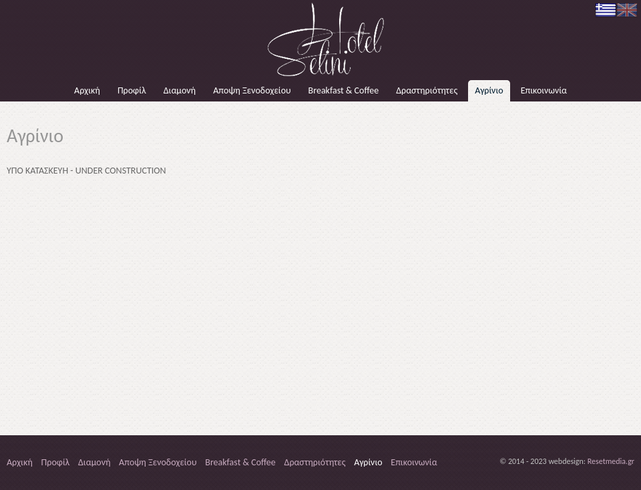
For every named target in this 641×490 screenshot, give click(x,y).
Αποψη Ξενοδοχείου (251, 90)
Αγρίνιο (489, 90)
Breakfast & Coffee (343, 90)
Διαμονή (180, 90)
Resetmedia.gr (611, 461)
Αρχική (87, 90)
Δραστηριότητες (426, 90)
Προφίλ (132, 90)
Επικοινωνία (544, 90)
